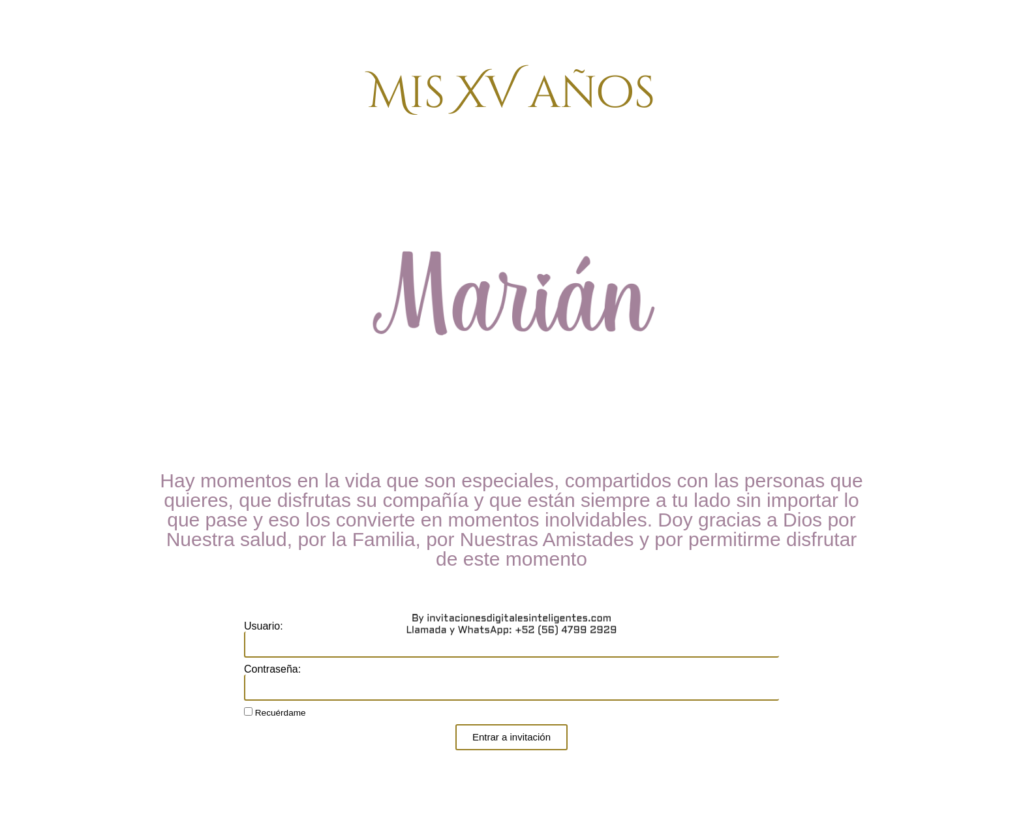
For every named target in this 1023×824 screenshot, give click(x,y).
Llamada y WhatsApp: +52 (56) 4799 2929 (511, 201)
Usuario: (263, 626)
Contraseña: (272, 669)
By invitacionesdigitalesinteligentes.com (511, 189)
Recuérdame (275, 712)
